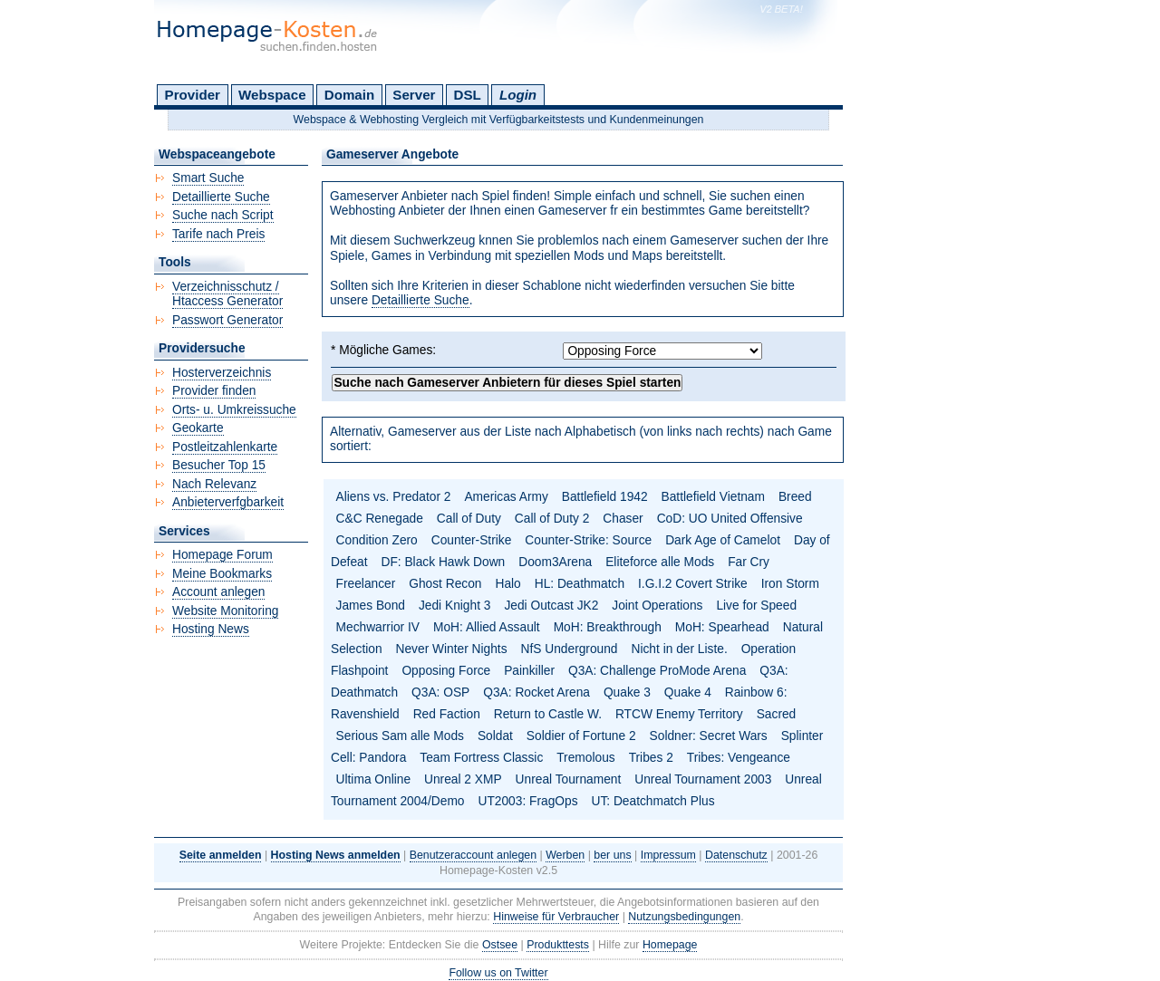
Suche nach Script (223, 215)
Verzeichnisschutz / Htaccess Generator (227, 294)
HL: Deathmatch (579, 584)
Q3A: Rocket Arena (536, 692)
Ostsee (499, 944)
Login (517, 94)
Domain (349, 94)
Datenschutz (736, 855)
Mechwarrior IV (378, 627)
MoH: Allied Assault (486, 627)
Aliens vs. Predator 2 (393, 497)
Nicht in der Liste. (679, 649)
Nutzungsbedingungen (684, 916)
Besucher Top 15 (219, 465)
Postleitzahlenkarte (224, 447)
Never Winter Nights (452, 649)
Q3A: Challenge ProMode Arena (657, 671)
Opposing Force (445, 671)
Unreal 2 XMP (463, 779)
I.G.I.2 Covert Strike (693, 584)
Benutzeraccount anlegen (473, 855)
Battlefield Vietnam (713, 497)
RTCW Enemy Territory (679, 714)
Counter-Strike (471, 540)
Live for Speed (756, 605)
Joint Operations (657, 605)
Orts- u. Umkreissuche (234, 410)
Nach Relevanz (214, 484)
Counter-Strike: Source (588, 540)
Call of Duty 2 (552, 518)
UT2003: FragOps (527, 801)
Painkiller (529, 671)
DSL (467, 94)
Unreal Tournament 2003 (702, 779)
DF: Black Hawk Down (443, 562)
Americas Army (505, 497)
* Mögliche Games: (383, 350)
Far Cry (748, 562)
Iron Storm (790, 584)
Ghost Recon (445, 584)
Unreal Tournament (569, 779)
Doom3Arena (555, 562)
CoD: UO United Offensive (730, 518)
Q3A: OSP (440, 692)
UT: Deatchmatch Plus (653, 801)
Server (413, 94)
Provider (192, 94)
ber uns (612, 855)
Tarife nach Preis (218, 234)
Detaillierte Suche (420, 300)
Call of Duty (469, 518)
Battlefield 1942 (605, 497)
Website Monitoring (225, 611)
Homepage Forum (222, 555)
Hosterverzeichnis (221, 373)
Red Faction (446, 714)
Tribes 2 (651, 758)
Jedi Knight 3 (455, 605)
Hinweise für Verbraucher (556, 916)
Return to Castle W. (548, 714)
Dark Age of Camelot (722, 540)
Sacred (777, 714)
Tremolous (585, 758)
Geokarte (198, 428)
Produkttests (558, 944)
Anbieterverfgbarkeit (228, 502)
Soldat (495, 736)
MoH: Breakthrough (608, 627)
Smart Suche (208, 178)
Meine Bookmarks (222, 574)
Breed (795, 497)
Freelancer (366, 584)
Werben (565, 855)
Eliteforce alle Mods (659, 562)
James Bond (370, 605)
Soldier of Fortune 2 (581, 736)
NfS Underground (569, 649)
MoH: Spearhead (722, 627)
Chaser (623, 518)
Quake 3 (627, 692)
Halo (507, 584)
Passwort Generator (227, 320)
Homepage (670, 944)
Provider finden (214, 391)
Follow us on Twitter (498, 973)
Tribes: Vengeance (738, 758)
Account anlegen (218, 592)
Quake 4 (687, 692)
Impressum (668, 855)
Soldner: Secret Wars (709, 736)
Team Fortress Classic (481, 758)
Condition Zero (377, 540)
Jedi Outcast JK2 (551, 605)
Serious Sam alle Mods (400, 736)
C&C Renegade (379, 518)
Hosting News (210, 629)
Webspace (272, 94)
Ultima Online (373, 779)
